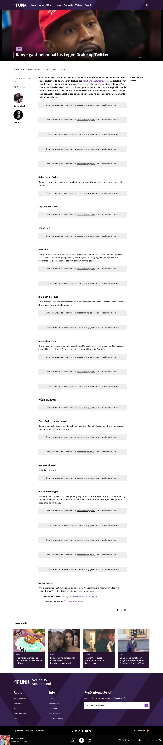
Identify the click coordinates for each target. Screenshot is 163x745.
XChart (49, 5)
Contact (52, 698)
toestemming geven (86, 105)
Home (33, 5)
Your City (90, 5)
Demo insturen (19, 714)
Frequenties (18, 704)
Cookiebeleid (139, 731)
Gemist (16, 719)
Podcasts (68, 5)
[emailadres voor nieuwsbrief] (117, 705)
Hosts (16, 709)
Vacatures (53, 709)
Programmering (19, 698)
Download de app (56, 719)
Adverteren (54, 704)
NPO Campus (54, 714)
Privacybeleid (40, 731)
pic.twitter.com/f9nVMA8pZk (83, 597)
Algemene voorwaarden (23, 731)
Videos (78, 5)
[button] (73, 740)
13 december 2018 (74, 601)
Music (58, 5)
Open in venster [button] (153, 740)
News (41, 5)
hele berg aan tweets (93, 81)
